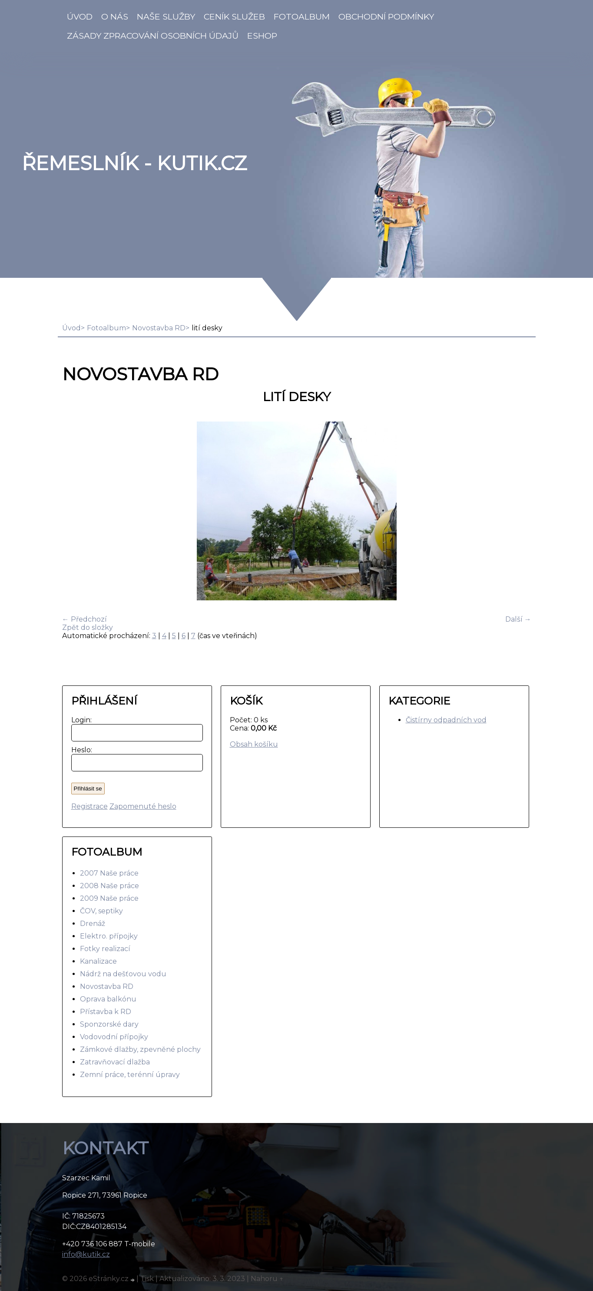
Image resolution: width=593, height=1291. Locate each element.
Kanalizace (98, 961)
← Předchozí (84, 619)
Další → (518, 619)
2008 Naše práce (109, 886)
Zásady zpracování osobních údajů (153, 35)
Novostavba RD (159, 328)
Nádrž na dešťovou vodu (123, 974)
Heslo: (79, 750)
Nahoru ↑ (267, 1279)
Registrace (89, 806)
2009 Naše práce (109, 898)
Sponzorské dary (109, 1024)
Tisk (147, 1279)
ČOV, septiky (101, 911)
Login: (79, 720)
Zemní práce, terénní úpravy (130, 1074)
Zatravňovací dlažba (115, 1062)
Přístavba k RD (105, 1012)
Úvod (80, 16)
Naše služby (166, 16)
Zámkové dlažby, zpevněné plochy (140, 1049)
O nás (114, 16)
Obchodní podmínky (386, 16)
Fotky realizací (105, 949)
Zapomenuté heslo (142, 806)
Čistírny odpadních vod (446, 720)
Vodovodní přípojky (114, 1037)
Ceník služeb (234, 16)
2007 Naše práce (109, 873)
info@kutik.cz (86, 1254)
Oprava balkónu (108, 999)
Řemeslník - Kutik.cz (134, 163)
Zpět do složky (87, 627)
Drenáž (92, 923)
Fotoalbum (302, 16)
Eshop (262, 35)
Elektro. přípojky (109, 936)
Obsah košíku (254, 744)
